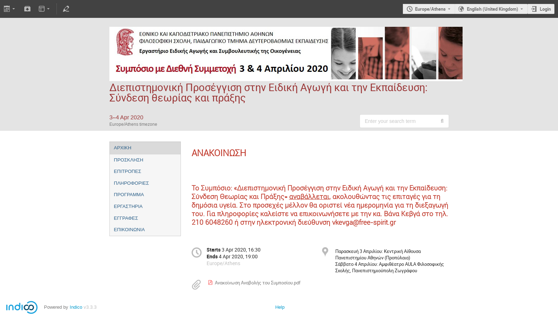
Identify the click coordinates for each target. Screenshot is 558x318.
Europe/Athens (430, 9)
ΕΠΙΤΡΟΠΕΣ (127, 171)
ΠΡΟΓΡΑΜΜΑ (129, 194)
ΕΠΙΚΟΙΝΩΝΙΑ (129, 229)
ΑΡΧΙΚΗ (123, 147)
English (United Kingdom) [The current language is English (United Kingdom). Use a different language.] (492, 9)
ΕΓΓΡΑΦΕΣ (126, 218)
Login (545, 9)
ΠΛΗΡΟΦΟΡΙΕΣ (131, 183)
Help (280, 307)
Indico (76, 307)
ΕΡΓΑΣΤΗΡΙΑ (128, 206)
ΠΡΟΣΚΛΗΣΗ (128, 160)
